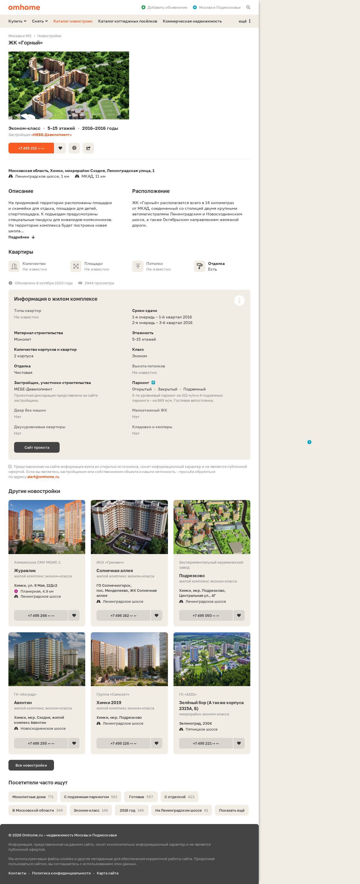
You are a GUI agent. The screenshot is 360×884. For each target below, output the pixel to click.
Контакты (17, 873)
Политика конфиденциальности (61, 873)
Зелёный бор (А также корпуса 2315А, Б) (212, 705)
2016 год (132, 810)
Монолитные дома (32, 796)
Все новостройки (31, 765)
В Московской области (37, 810)
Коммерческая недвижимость (192, 21)
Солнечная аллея (129, 570)
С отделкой (180, 796)
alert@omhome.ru (43, 476)
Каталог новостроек (73, 21)
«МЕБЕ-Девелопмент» (51, 134)
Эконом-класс (91, 810)
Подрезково (212, 576)
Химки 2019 (129, 703)
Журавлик (47, 570)
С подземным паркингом (90, 796)
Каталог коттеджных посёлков (127, 21)
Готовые (141, 796)
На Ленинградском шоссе (181, 810)
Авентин (47, 703)
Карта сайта (107, 873)
